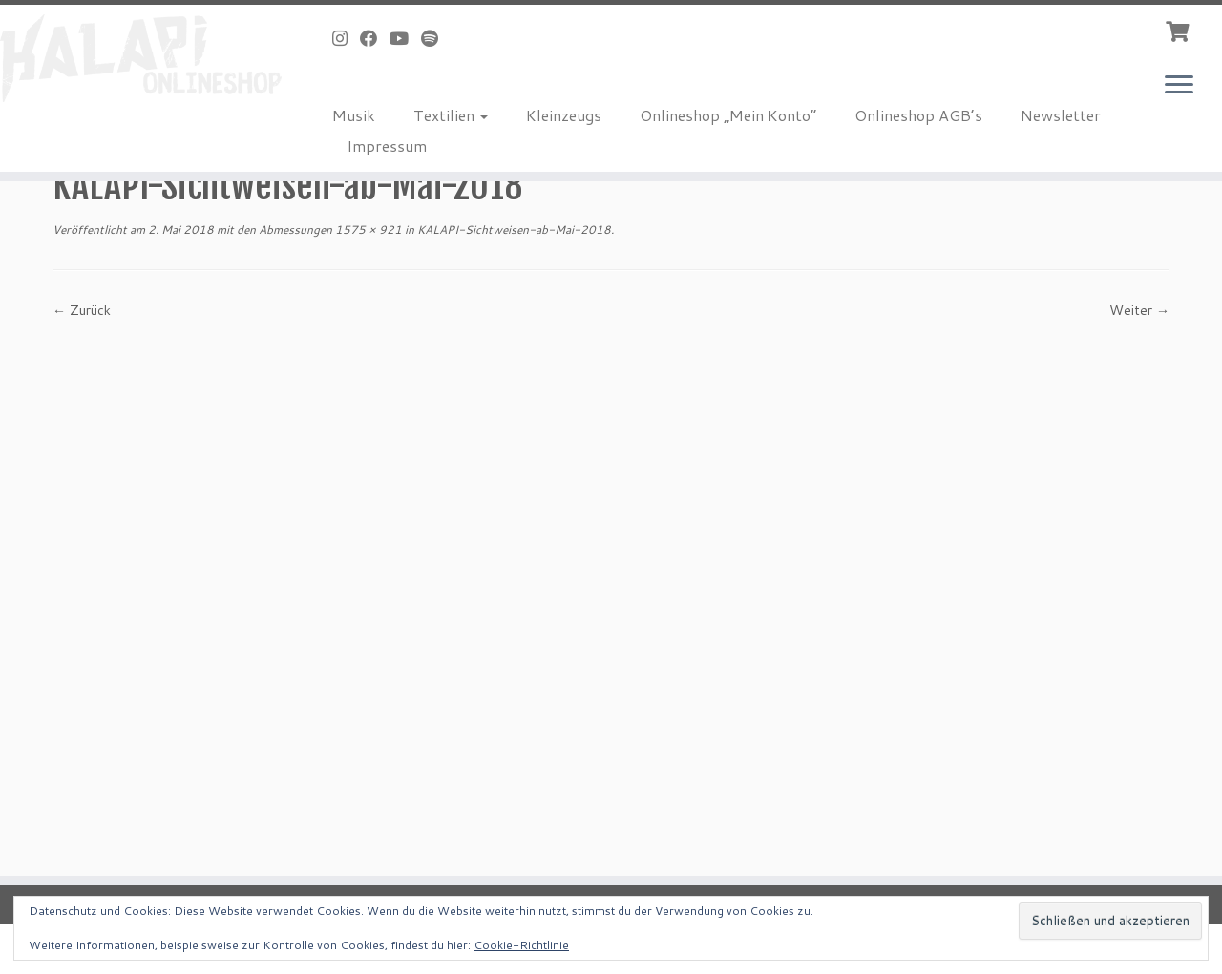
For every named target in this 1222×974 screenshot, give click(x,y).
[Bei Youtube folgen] (405, 38)
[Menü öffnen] (1179, 86)
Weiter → (1139, 310)
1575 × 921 (367, 229)
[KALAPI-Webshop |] (141, 58)
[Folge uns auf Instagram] (346, 38)
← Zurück (82, 310)
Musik (353, 115)
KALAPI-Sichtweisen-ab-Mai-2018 (512, 229)
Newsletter (1061, 115)
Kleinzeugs (563, 115)
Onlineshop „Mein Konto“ (728, 115)
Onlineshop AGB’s (918, 115)
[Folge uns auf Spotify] (436, 38)
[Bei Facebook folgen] (375, 38)
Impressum (387, 145)
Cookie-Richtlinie (521, 945)
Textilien (450, 115)
